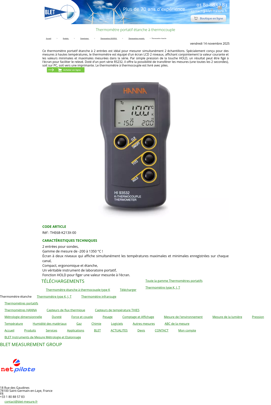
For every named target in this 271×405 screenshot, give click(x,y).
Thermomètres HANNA (21, 310)
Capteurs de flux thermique (66, 310)
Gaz (79, 324)
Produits (30, 330)
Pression (258, 317)
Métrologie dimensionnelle (23, 317)
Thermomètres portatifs (21, 303)
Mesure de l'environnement (183, 317)
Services (51, 330)
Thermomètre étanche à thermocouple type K (78, 290)
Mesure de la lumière (227, 317)
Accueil (9, 330)
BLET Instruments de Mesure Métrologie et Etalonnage (43, 337)
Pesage (108, 317)
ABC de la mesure (177, 324)
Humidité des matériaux (50, 324)
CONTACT (161, 330)
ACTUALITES (119, 330)
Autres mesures (144, 324)
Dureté (57, 317)
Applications (75, 330)
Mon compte (187, 330)
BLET (97, 330)
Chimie (96, 324)
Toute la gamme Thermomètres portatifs (173, 281)
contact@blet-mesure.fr (21, 402)
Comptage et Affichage (138, 317)
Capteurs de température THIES (117, 310)
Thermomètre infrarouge (98, 296)
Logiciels (117, 324)
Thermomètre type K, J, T (162, 287)
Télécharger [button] (128, 290)
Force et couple (82, 317)
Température (14, 324)
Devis (141, 330)
